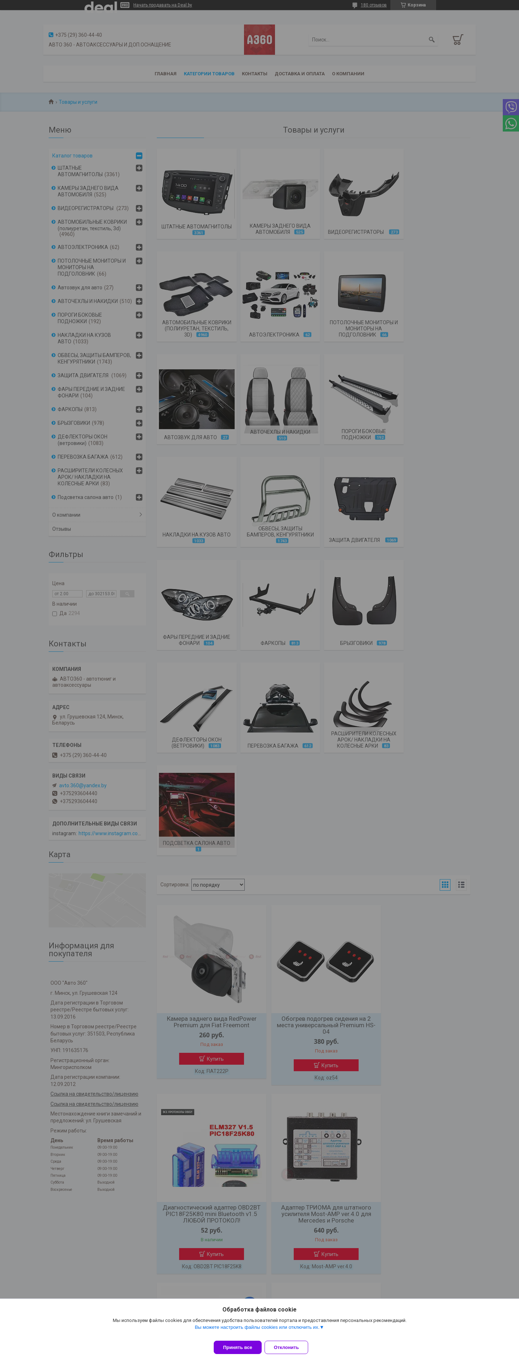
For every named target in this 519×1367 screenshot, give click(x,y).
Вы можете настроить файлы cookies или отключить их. (257, 1331)
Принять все (237, 1347)
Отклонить (290, 1347)
